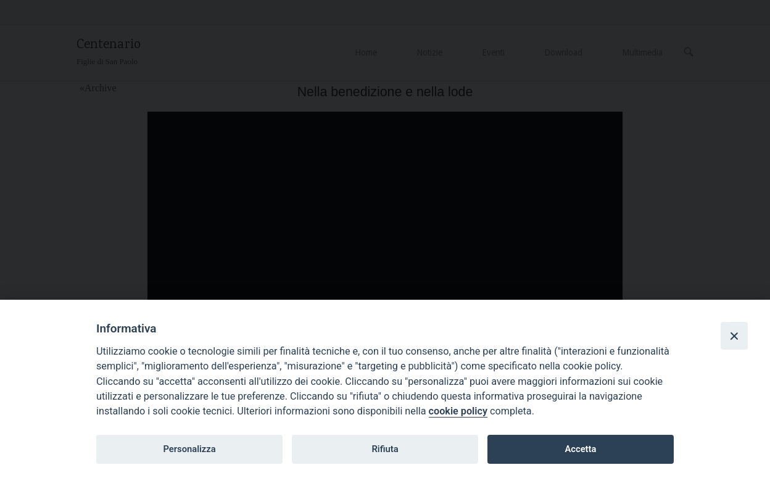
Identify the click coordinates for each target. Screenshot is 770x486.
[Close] (734, 335)
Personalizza (189, 449)
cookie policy (458, 411)
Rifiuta (384, 449)
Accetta (580, 449)
